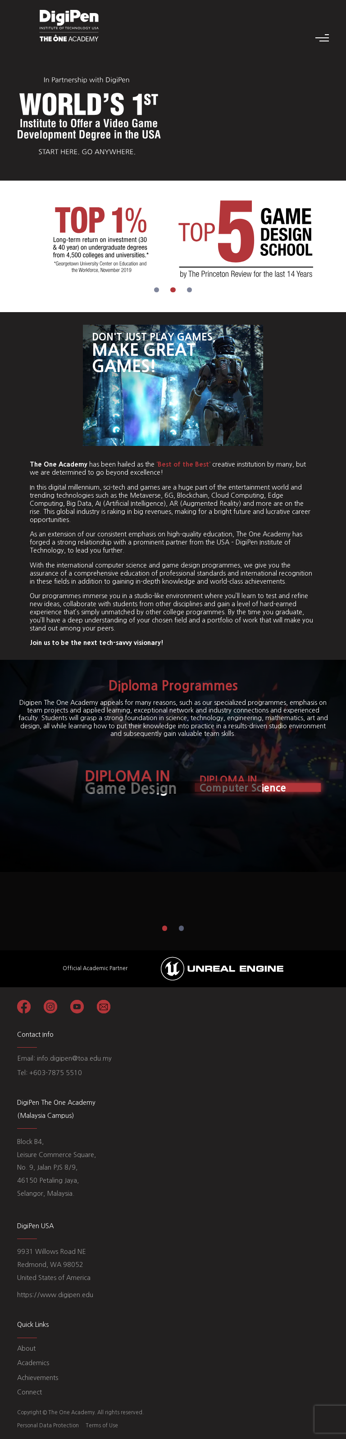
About (26, 1348)
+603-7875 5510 (55, 1073)
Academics (33, 1363)
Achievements (37, 1378)
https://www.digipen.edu (55, 1295)
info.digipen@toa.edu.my (74, 1058)
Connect (29, 1392)
